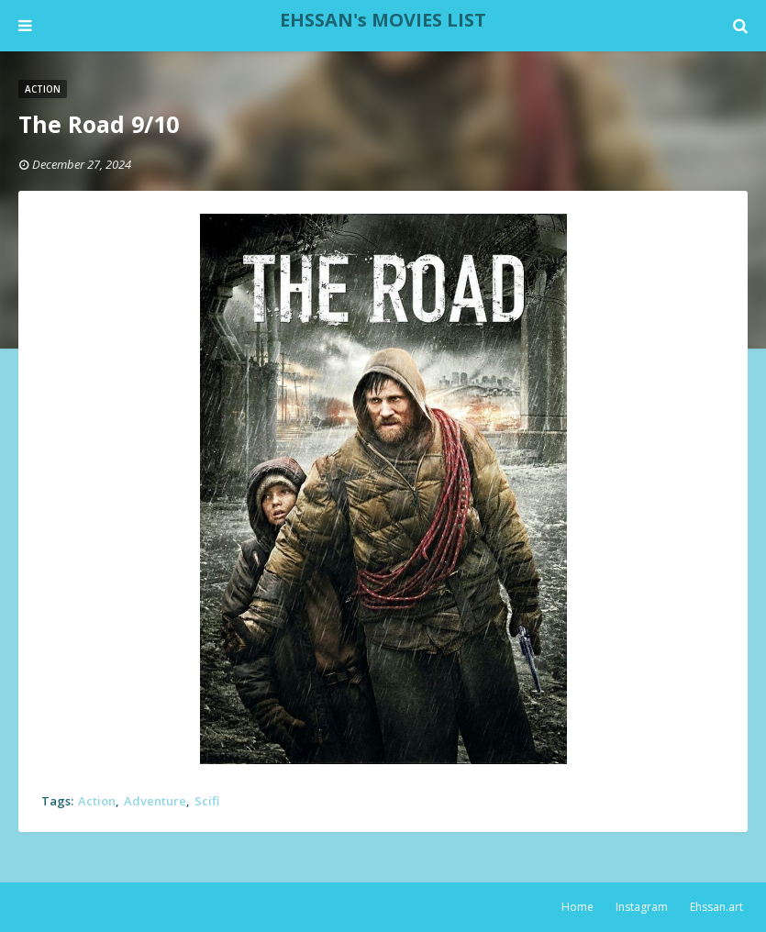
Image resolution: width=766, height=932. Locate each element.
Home (577, 907)
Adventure (155, 801)
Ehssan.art (716, 907)
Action (97, 801)
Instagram (642, 907)
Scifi (206, 801)
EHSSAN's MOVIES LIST (383, 19)
